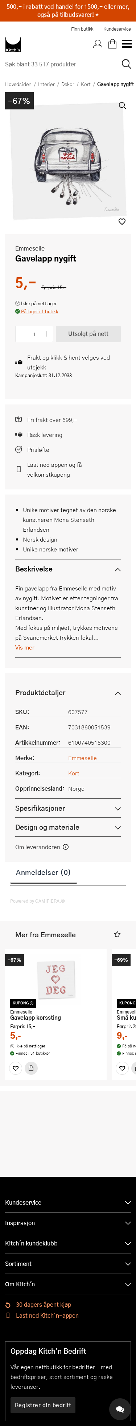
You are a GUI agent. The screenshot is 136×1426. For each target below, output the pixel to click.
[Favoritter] (15, 1068)
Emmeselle (30, 248)
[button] (122, 221)
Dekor (67, 83)
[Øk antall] (46, 334)
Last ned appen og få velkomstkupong (54, 469)
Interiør (46, 83)
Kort (86, 83)
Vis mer (24, 647)
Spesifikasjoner (40, 808)
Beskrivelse (34, 568)
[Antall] (34, 334)
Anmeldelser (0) (43, 872)
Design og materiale (47, 827)
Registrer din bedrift (43, 1405)
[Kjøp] (31, 1068)
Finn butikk (82, 29)
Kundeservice (117, 29)
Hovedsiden (18, 83)
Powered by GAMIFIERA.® (37, 901)
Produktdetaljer (40, 692)
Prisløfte (38, 449)
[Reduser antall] (22, 334)
